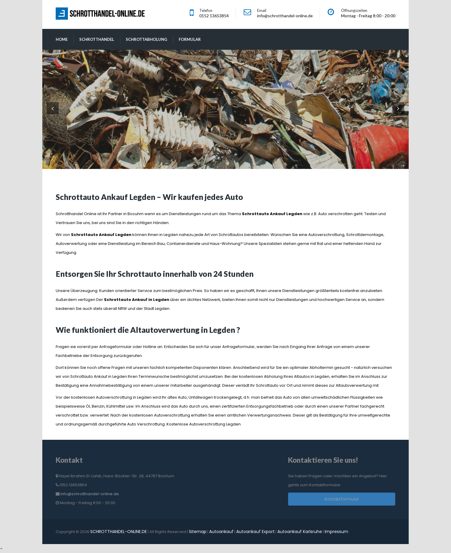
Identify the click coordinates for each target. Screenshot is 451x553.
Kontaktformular (342, 499)
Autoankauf (221, 532)
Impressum (336, 532)
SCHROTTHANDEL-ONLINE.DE (118, 532)
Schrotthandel (96, 39)
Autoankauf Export (255, 532)
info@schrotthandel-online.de (89, 494)
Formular (190, 39)
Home (62, 39)
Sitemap (197, 532)
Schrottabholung (146, 39)
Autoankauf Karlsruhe (299, 532)
